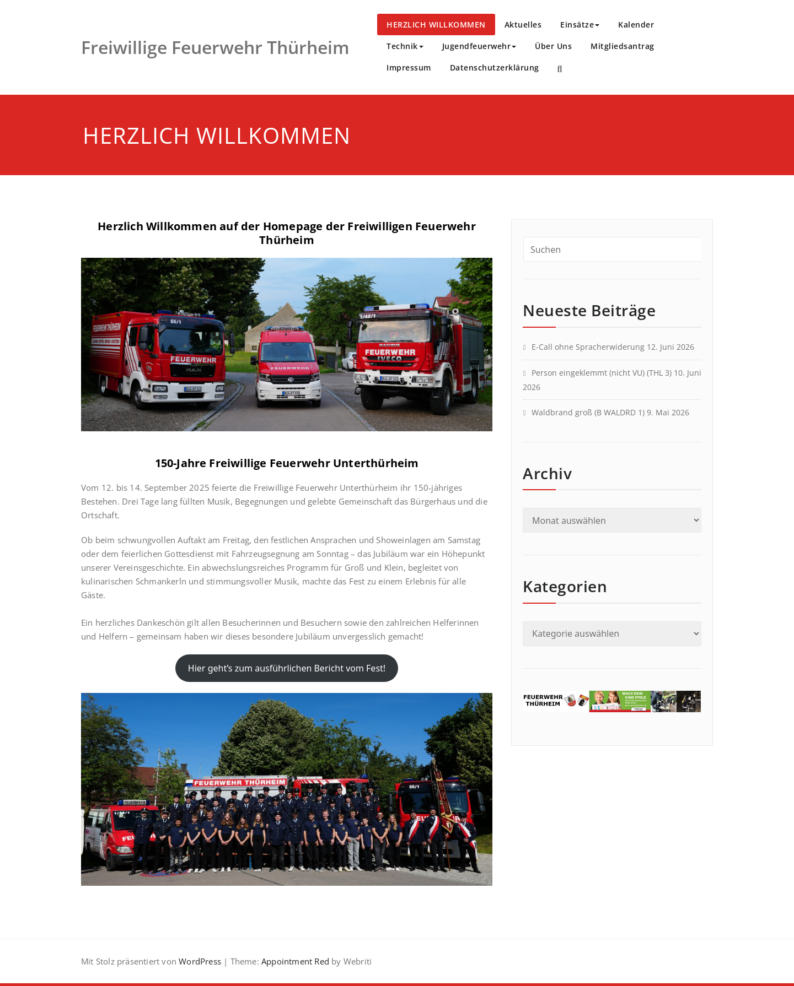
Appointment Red (294, 961)
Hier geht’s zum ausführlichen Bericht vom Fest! (286, 668)
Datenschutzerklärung (494, 67)
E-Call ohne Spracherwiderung (588, 347)
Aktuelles (523, 24)
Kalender (636, 24)
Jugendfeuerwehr (479, 46)
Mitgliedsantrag (622, 46)
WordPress (200, 961)
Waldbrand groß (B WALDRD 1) (588, 412)
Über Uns (553, 46)
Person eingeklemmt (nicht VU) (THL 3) (602, 372)
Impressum (409, 67)
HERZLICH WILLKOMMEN (436, 24)
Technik (405, 46)
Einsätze (579, 24)
